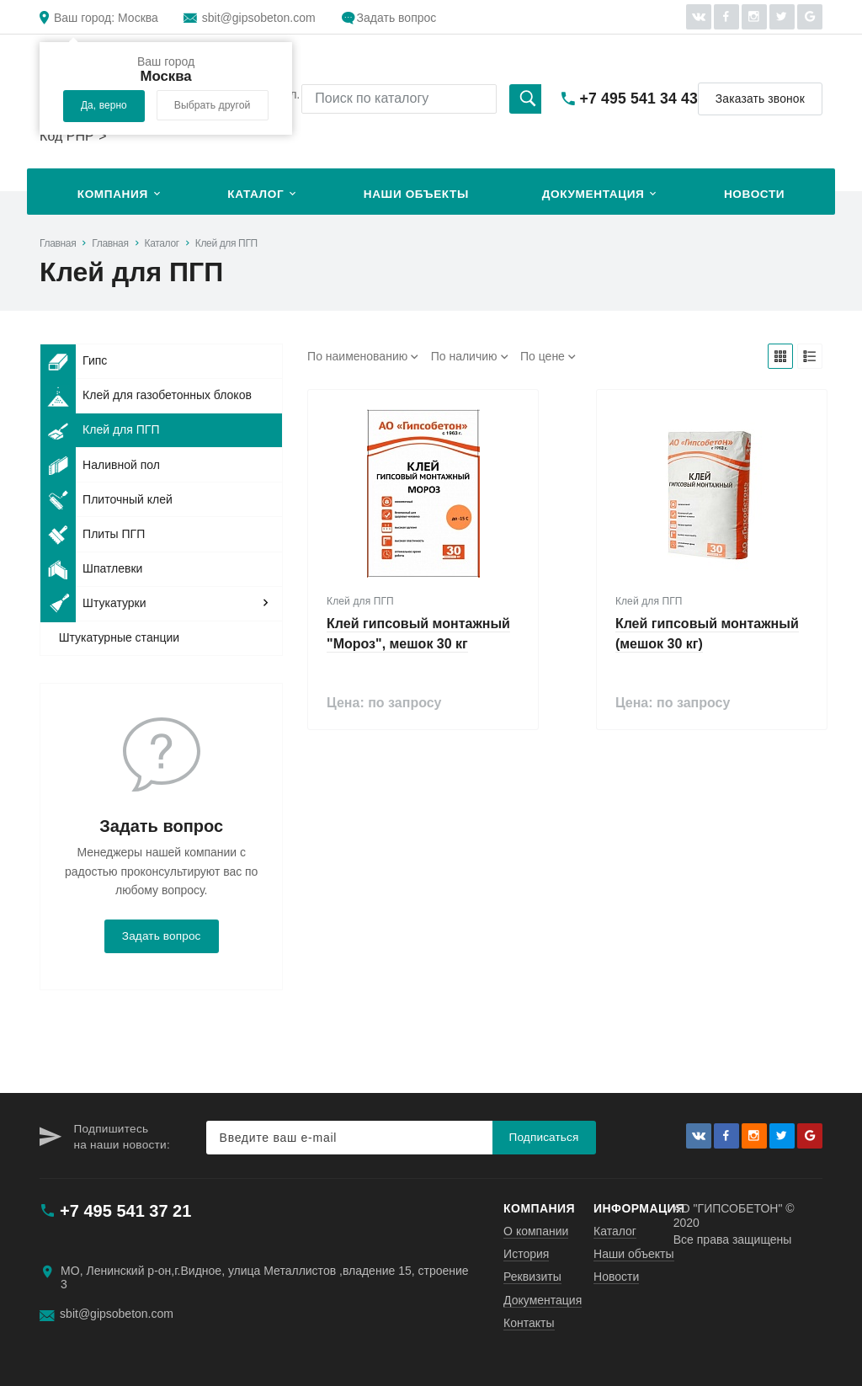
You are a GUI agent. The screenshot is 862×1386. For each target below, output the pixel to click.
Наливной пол (100, 465)
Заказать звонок (760, 98)
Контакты (528, 1323)
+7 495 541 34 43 (639, 98)
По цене (542, 356)
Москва (106, 17)
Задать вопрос (397, 17)
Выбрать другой (212, 105)
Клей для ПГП (226, 243)
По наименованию (357, 356)
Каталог (255, 194)
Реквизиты (532, 1276)
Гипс (73, 361)
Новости (754, 194)
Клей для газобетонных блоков (146, 396)
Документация (593, 194)
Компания (112, 194)
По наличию (464, 356)
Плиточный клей (106, 499)
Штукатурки (93, 604)
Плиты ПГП (92, 534)
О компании (535, 1231)
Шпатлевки (91, 569)
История (526, 1254)
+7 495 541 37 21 (125, 1211)
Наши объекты (416, 194)
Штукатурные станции (119, 637)
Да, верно (104, 105)
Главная (58, 243)
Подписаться (544, 1137)
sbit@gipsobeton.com (259, 17)
